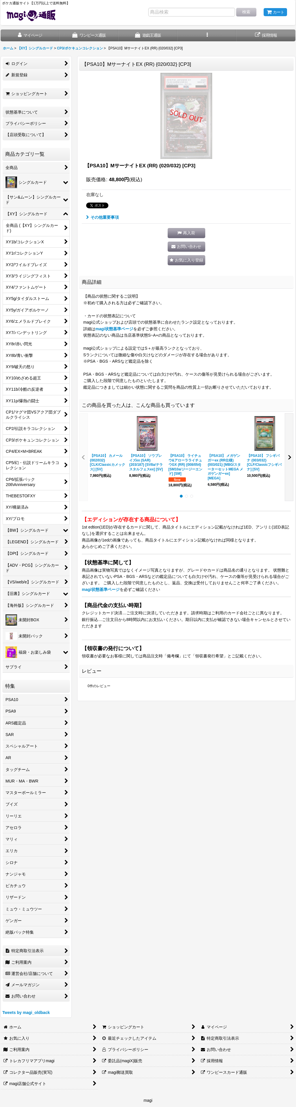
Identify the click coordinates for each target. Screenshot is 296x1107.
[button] (206, 35)
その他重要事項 (102, 217)
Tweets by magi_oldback (26, 1012)
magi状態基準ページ (114, 329)
